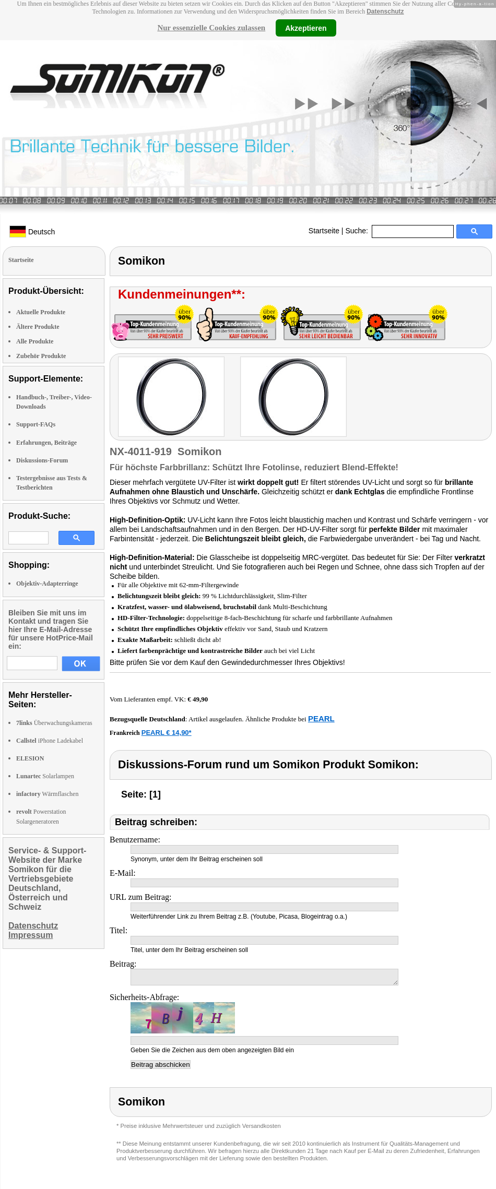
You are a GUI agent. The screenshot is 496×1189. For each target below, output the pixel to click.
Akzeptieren (305, 27)
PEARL (321, 718)
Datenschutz (385, 11)
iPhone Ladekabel (49, 740)
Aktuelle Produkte (40, 312)
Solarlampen (45, 776)
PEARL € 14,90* (166, 732)
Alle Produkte (34, 341)
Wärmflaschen (47, 794)
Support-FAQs (35, 424)
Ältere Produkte (38, 326)
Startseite (324, 231)
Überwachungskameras (54, 723)
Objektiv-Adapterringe (47, 583)
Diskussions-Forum (42, 460)
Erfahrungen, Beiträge (46, 442)
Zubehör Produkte (41, 356)
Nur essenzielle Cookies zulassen (211, 27)
